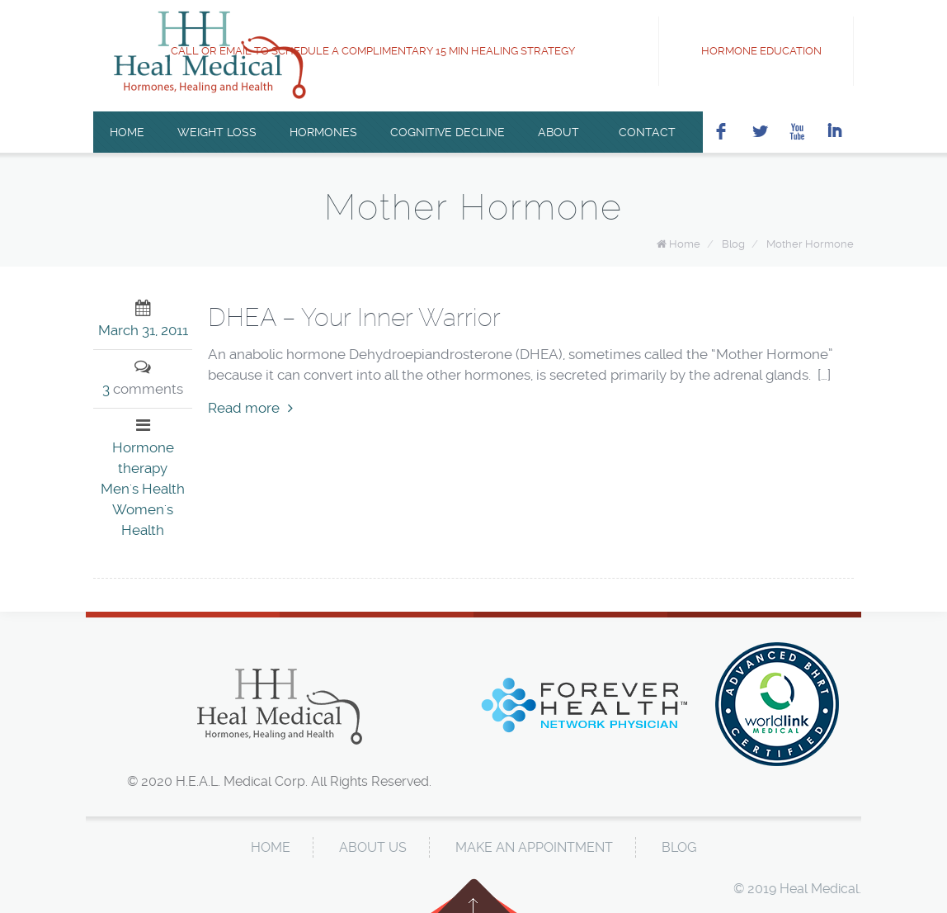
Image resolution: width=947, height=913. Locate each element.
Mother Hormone (810, 244)
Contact (644, 132)
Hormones (323, 132)
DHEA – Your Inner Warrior (354, 317)
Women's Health (142, 519)
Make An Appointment (534, 847)
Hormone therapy (143, 457)
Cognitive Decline (447, 132)
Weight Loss (217, 132)
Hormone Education (749, 51)
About (558, 132)
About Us (373, 847)
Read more (250, 408)
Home (127, 132)
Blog (733, 244)
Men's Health (143, 488)
